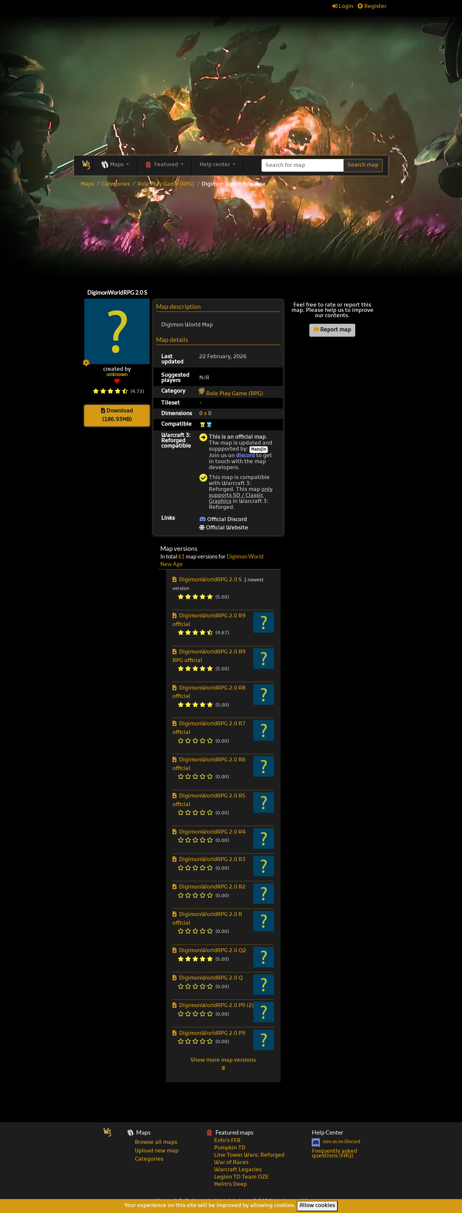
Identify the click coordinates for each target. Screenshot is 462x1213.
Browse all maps (156, 1142)
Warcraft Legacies (238, 1170)
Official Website (223, 528)
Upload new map (156, 1151)
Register (372, 6)
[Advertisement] (231, 236)
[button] (115, 165)
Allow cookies (317, 1205)
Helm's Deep (230, 1184)
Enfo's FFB (227, 1141)
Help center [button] (215, 165)
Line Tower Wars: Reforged (249, 1155)
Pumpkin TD (230, 1148)
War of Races (231, 1162)
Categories (115, 184)
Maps (87, 184)
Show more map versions (223, 1064)
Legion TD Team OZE (241, 1177)
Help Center (327, 1132)
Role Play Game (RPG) (165, 184)
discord (245, 456)
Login (342, 6)
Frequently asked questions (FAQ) (334, 1153)
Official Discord (223, 519)
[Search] (302, 165)
